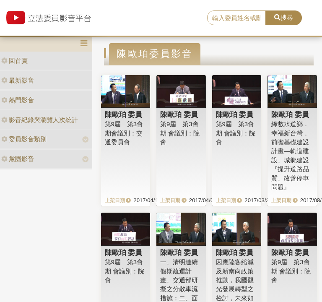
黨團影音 (17, 158)
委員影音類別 (24, 139)
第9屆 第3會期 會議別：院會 (180, 133)
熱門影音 (17, 100)
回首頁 (14, 60)
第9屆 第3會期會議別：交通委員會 (124, 133)
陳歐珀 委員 (124, 114)
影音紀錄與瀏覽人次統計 (39, 119)
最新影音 (17, 80)
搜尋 (283, 17)
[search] (236, 18)
